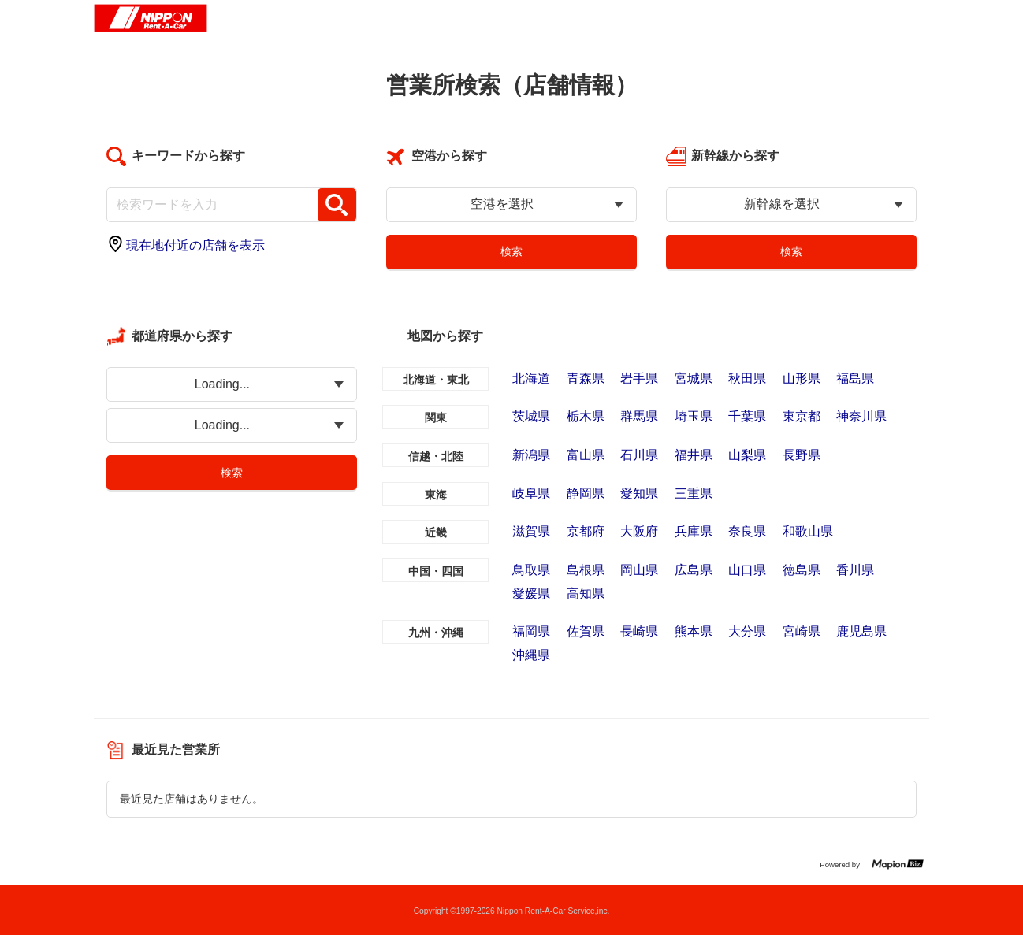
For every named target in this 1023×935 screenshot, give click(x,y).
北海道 (531, 378)
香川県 (855, 570)
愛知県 (639, 493)
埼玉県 (693, 416)
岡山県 (639, 570)
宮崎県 (801, 631)
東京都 (801, 416)
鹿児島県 (861, 631)
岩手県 (639, 378)
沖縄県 (531, 655)
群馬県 (639, 416)
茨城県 (531, 416)
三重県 (693, 493)
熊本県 (693, 631)
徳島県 (801, 570)
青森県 (585, 378)
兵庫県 (693, 531)
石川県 (639, 455)
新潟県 (531, 455)
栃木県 (585, 416)
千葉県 (747, 416)
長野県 (801, 455)
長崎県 (639, 631)
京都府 (585, 531)
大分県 (747, 631)
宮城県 (693, 378)
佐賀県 (585, 631)
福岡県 (531, 631)
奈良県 (747, 531)
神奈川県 (861, 416)
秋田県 (747, 378)
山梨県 (747, 455)
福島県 (855, 378)
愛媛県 (531, 593)
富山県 (585, 455)
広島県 (693, 570)
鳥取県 (531, 570)
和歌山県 (808, 531)
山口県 (747, 570)
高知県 (585, 593)
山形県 (801, 378)
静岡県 (585, 493)
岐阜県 (531, 493)
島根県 (585, 570)
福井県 (693, 455)
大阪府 (639, 531)
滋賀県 (531, 531)
